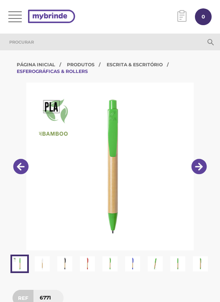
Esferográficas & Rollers (52, 71)
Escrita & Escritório (135, 65)
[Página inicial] (51, 17)
